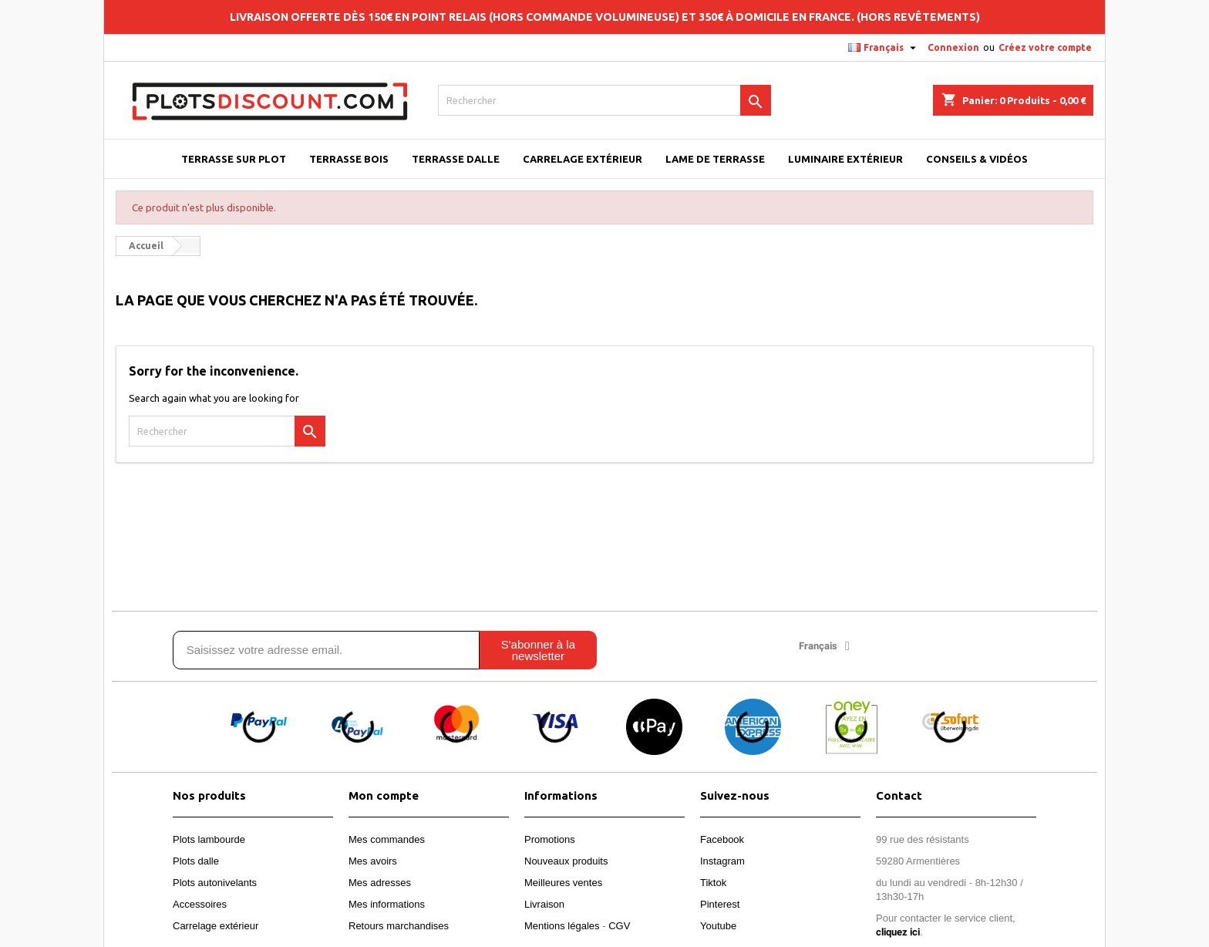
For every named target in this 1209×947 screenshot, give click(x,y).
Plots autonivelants (215, 882)
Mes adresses (380, 882)
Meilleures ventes (563, 882)
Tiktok (713, 882)
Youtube (718, 926)
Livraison (544, 904)
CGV (619, 926)
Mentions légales (562, 926)
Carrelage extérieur (215, 926)
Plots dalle (196, 861)
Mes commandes (387, 839)
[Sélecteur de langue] (884, 48)
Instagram (722, 861)
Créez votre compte (1045, 47)
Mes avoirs (373, 861)
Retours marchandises (399, 926)
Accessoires (200, 904)
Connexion (953, 47)
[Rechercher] (605, 100)
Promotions (549, 839)
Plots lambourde (209, 839)
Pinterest (719, 904)
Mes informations (387, 904)
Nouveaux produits (566, 861)
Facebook (722, 839)
